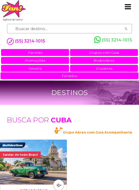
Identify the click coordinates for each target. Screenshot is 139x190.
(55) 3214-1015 (113, 40)
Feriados (69, 76)
